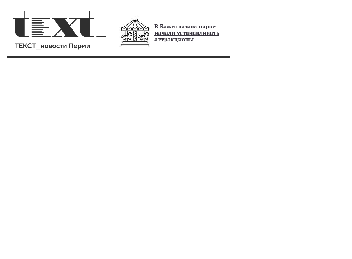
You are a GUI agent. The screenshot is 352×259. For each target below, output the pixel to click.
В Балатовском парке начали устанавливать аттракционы (186, 32)
